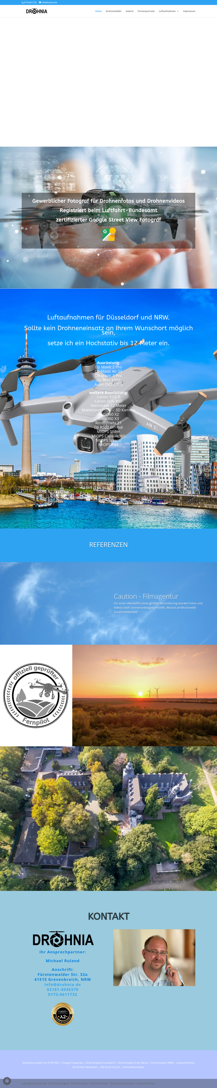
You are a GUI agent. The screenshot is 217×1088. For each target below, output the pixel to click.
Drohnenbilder (114, 11)
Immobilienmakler (134, 1067)
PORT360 (53, 1063)
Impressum (189, 11)
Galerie (130, 11)
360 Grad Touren (110, 1067)
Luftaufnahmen (167, 11)
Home (98, 11)
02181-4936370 (63, 989)
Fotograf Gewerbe (72, 1063)
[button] (7, 1081)
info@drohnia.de (62, 984)
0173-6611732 (62, 994)
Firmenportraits (146, 11)
